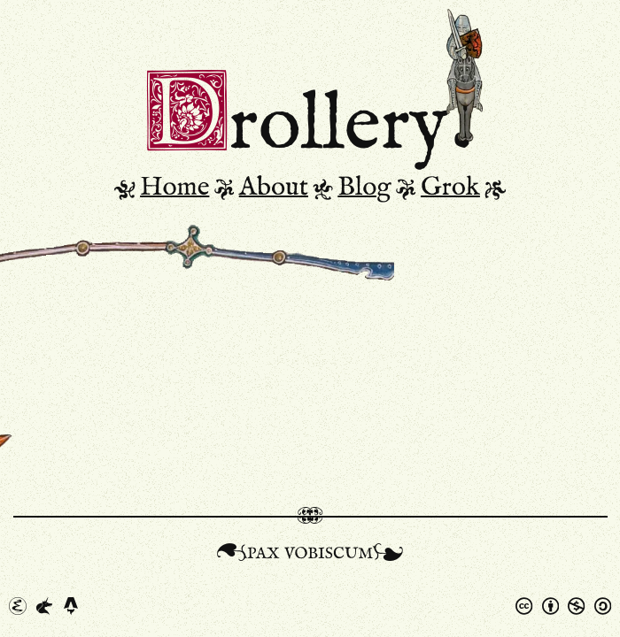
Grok (450, 187)
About (273, 187)
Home (174, 187)
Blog (364, 187)
